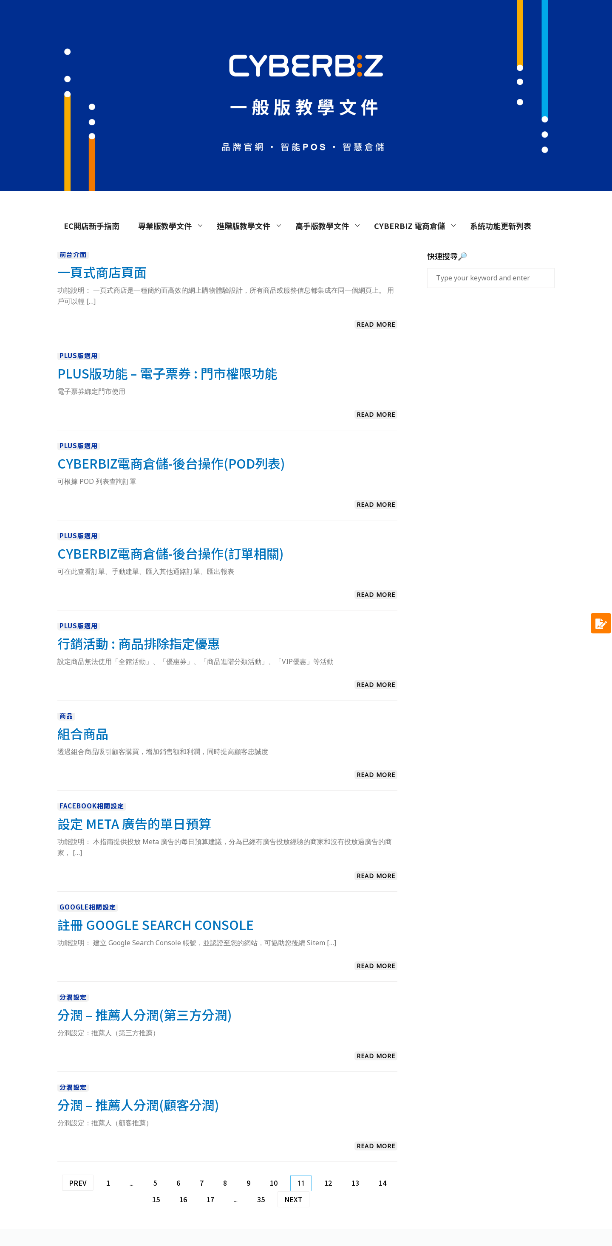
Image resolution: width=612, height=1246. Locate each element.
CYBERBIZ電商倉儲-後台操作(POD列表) (171, 463)
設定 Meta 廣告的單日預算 (134, 823)
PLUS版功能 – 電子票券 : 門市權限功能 (167, 372)
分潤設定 (73, 996)
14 (382, 1183)
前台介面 (73, 254)
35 (261, 1199)
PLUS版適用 (79, 355)
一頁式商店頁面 (102, 271)
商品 (66, 715)
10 (274, 1183)
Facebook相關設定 (92, 805)
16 (183, 1199)
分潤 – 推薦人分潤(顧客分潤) (138, 1104)
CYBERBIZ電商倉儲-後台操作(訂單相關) (170, 553)
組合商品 (82, 733)
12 (328, 1183)
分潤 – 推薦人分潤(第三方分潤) (144, 1014)
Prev (78, 1183)
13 (355, 1183)
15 (156, 1199)
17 (210, 1199)
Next (293, 1199)
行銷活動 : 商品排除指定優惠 (138, 643)
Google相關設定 (88, 906)
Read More (376, 324)
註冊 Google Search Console (155, 924)
